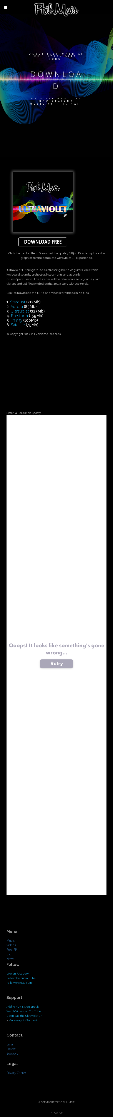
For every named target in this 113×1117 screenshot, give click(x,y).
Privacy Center (16, 1073)
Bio (9, 954)
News (10, 959)
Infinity (16, 320)
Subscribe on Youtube (21, 978)
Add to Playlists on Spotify (23, 1006)
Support (12, 1053)
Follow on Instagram (19, 983)
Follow (11, 1049)
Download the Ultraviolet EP (24, 1016)
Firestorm (19, 315)
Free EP (12, 950)
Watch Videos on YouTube (24, 1011)
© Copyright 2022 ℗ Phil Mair (56, 1102)
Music (11, 940)
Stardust (17, 301)
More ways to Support (23, 1020)
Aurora (17, 306)
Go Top (58, 1112)
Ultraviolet (20, 311)
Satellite (18, 324)
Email (10, 1044)
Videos (11, 945)
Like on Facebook (18, 973)
